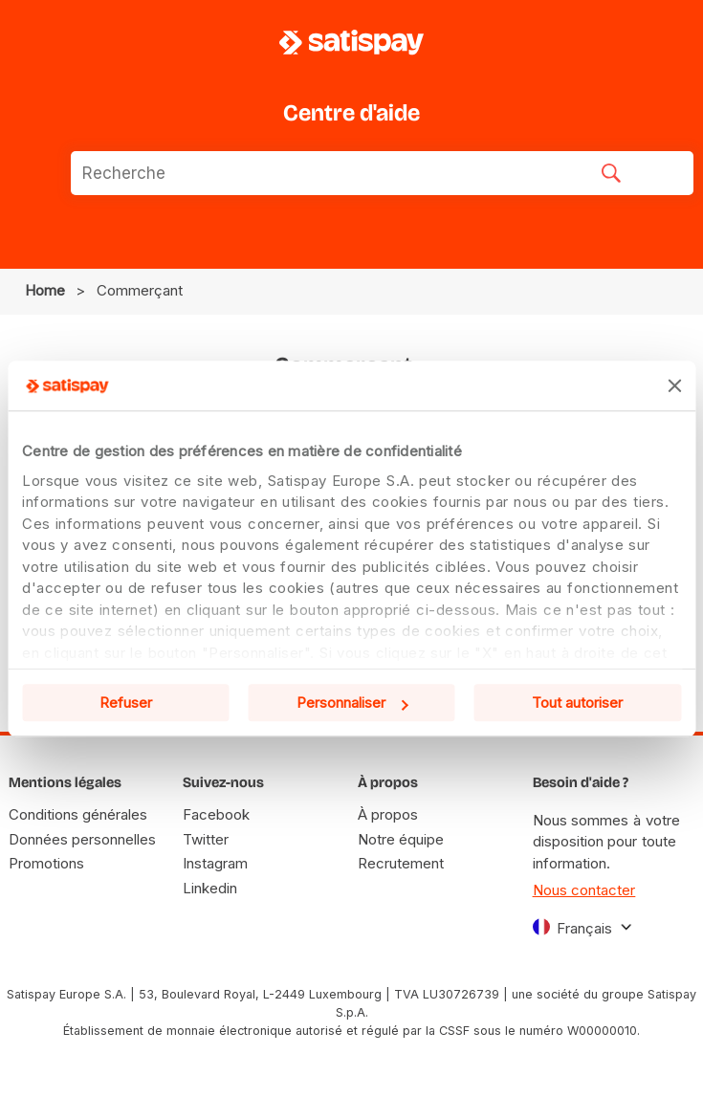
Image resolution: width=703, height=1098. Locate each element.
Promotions (46, 863)
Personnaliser (352, 703)
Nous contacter (584, 890)
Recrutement (401, 863)
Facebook (216, 814)
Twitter (206, 839)
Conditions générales (78, 814)
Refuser (125, 703)
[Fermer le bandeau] (674, 385)
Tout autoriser (577, 703)
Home (45, 290)
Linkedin (210, 888)
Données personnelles (82, 839)
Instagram (215, 863)
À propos (388, 814)
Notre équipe (401, 839)
